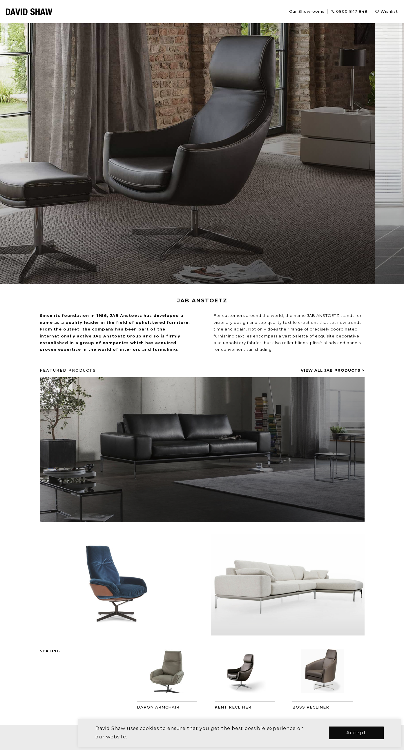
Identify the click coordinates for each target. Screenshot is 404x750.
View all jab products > (347, 370)
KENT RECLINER (247, 707)
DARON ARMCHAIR (172, 707)
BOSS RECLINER (325, 707)
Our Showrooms (307, 11)
